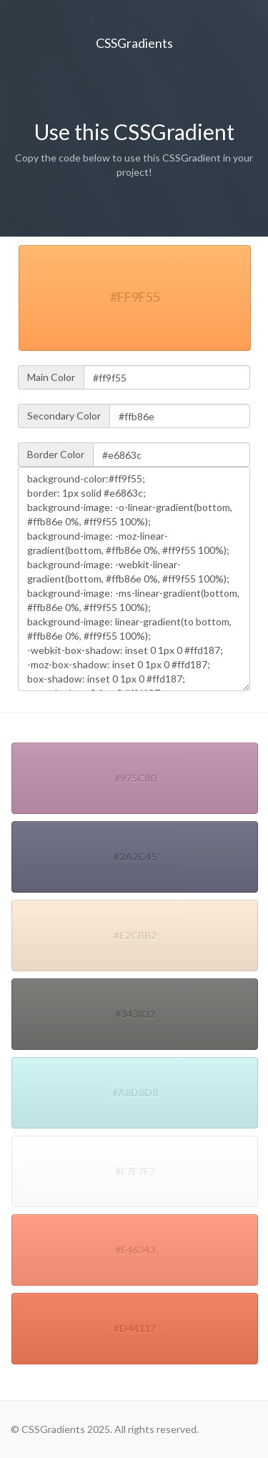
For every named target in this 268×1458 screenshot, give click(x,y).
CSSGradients (134, 43)
